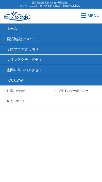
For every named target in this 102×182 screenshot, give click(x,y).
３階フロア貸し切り (23, 49)
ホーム (12, 29)
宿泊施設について (21, 39)
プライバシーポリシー (71, 91)
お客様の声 (15, 80)
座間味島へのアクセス (24, 70)
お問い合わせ (14, 91)
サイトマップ (14, 101)
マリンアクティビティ (24, 60)
